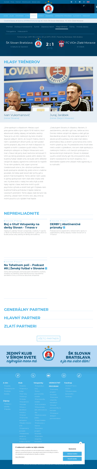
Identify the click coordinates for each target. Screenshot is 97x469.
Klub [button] (12, 16)
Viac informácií (19, 457)
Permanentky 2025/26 (40, 400)
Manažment (24, 402)
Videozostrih (23, 31)
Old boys (23, 396)
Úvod (6, 16)
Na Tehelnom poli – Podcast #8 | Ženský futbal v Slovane (25, 281)
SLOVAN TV (77, 16)
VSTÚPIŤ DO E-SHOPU (71, 387)
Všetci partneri (48, 338)
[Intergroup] (37, 331)
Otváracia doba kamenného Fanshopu (70, 393)
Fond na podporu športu (24, 440)
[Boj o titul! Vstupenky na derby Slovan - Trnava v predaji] (25, 226)
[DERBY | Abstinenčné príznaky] (71, 226)
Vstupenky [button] (19, 16)
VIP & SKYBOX (40, 404)
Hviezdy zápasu (82, 27)
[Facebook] (71, 2)
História (22, 386)
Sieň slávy (23, 394)
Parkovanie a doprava (39, 424)
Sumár (36, 27)
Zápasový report (47, 27)
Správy (41, 16)
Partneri (22, 415)
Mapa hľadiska (40, 420)
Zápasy (13, 21)
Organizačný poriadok (24, 429)
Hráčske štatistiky (7, 392)
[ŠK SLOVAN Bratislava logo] (48, 7)
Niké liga (19, 235)
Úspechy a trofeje (23, 390)
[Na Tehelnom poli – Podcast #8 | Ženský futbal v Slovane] (25, 267)
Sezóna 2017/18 (23, 21)
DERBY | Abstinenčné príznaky (65, 240)
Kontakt (22, 404)
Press (12, 2)
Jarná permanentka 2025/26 (39, 393)
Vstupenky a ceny (39, 387)
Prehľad (9, 27)
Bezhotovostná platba (40, 416)
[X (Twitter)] (75, 2)
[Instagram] (84, 2)
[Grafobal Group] (60, 331)
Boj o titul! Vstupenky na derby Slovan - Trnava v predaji (21, 240)
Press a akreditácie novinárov (22, 409)
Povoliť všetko (72, 459)
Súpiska (7, 386)
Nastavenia (72, 449)
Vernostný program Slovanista (39, 430)
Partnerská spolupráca (23, 419)
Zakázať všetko (72, 454)
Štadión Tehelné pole (25, 424)
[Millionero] (64, 322)
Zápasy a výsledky (7, 405)
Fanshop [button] (86, 16)
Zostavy (23, 27)
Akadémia (49, 16)
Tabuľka (7, 409)
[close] (80, 443)
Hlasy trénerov (61, 27)
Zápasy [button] (33, 16)
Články (72, 27)
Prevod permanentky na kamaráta (55, 407)
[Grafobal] (33, 322)
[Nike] (48, 314)
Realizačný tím (9, 388)
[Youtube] (80, 2)
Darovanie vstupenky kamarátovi (39, 438)
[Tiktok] (84, 6)
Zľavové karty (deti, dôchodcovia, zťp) (41, 409)
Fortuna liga (36, 21)
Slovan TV (65, 235)
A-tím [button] (27, 16)
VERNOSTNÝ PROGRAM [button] (63, 16)
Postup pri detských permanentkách (55, 415)
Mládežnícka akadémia (24, 435)
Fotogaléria (11, 31)
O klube (22, 399)
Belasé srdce (36, 2)
